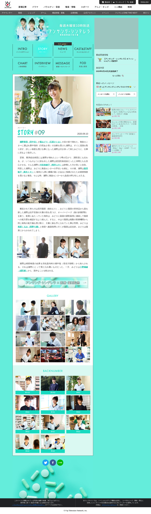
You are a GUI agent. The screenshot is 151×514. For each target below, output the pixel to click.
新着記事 (22, 7)
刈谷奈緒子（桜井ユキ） (51, 165)
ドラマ (35, 7)
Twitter (45, 462)
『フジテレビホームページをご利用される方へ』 (28, 505)
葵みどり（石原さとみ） (51, 142)
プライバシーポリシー (109, 505)
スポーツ (85, 7)
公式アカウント (90, 13)
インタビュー (43, 64)
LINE (60, 462)
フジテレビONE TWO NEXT (126, 13)
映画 (130, 7)
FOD (83, 64)
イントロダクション (23, 50)
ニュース (63, 50)
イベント (105, 13)
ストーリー (43, 50)
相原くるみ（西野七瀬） (29, 227)
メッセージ (63, 64)
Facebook (53, 462)
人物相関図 (23, 64)
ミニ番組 (118, 7)
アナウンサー (7, 13)
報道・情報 (70, 7)
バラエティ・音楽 (52, 7)
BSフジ (146, 13)
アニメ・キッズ (102, 7)
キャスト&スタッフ (83, 50)
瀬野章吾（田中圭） (29, 142)
